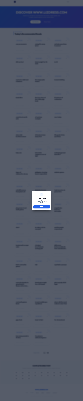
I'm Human (41, 206)
